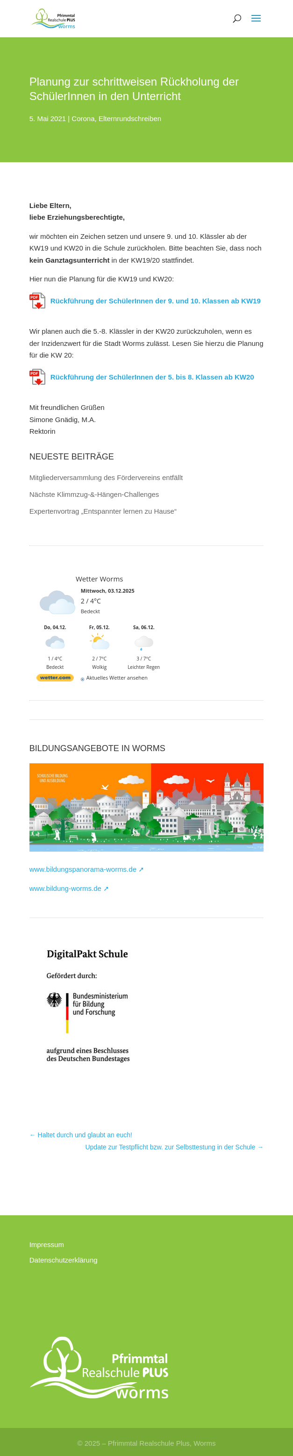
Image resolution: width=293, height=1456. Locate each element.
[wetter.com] (55, 677)
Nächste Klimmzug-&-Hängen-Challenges (94, 494)
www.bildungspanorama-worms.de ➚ (86, 869)
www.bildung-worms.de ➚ (69, 888)
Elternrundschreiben (130, 118)
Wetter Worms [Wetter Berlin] (99, 578)
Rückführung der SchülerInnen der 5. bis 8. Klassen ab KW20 (152, 377)
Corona (82, 118)
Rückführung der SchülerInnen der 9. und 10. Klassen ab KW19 (155, 301)
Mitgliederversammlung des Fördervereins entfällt (106, 477)
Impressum (46, 1244)
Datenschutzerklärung (63, 1260)
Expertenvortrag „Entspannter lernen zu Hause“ (103, 511)
